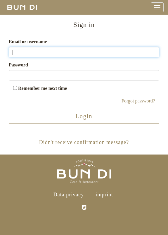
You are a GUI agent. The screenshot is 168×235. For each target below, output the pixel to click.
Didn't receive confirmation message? (84, 142)
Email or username (28, 41)
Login (84, 116)
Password (18, 64)
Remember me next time (40, 88)
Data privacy (68, 195)
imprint (104, 195)
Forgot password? (138, 100)
